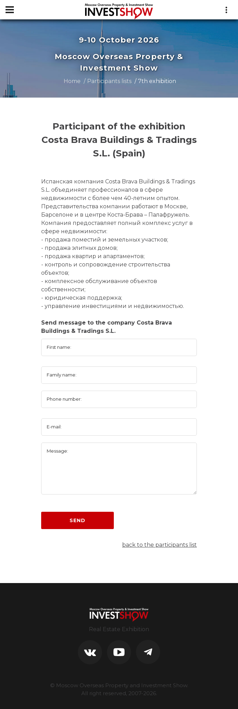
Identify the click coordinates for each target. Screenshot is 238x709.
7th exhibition (157, 81)
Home (72, 81)
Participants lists (109, 81)
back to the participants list (159, 545)
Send (77, 520)
